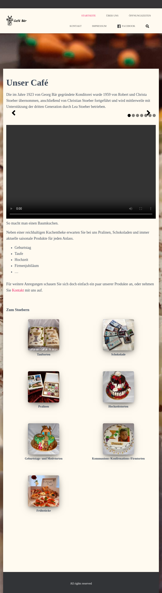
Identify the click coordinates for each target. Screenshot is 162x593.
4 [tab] (141, 157)
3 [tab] (137, 157)
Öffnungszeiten (140, 15)
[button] (13, 134)
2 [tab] (133, 157)
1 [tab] (129, 157)
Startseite (88, 15)
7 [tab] (154, 157)
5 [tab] (145, 157)
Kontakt (76, 26)
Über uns (112, 15)
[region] (81, 133)
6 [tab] (150, 157)
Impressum (99, 26)
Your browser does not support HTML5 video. (81, 213)
